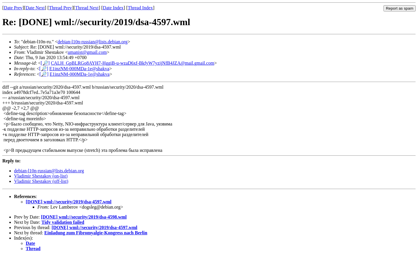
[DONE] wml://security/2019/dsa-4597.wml (68, 201)
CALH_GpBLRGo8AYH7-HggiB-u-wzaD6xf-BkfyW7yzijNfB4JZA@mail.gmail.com (132, 63)
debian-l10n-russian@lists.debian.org (92, 41)
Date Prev (13, 7)
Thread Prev (60, 7)
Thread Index (140, 7)
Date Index (113, 7)
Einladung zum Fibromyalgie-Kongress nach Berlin (95, 232)
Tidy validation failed (63, 222)
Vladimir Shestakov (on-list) (41, 175)
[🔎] (45, 63)
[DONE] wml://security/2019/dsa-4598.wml (84, 216)
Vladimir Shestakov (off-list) (41, 181)
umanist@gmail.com (87, 52)
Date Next (35, 7)
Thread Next (87, 7)
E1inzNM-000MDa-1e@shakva (79, 68)
